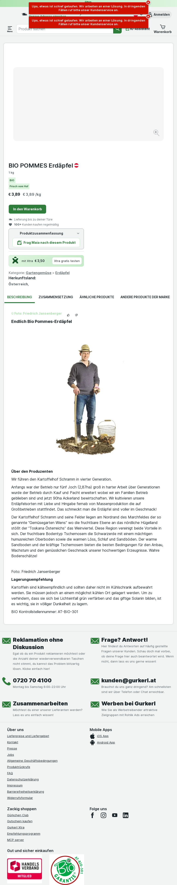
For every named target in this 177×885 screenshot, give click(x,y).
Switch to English (98, 857)
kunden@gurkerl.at (128, 573)
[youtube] (114, 708)
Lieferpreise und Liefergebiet (28, 629)
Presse (12, 641)
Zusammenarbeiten (40, 596)
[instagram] (103, 708)
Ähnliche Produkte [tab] (97, 190)
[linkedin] (125, 708)
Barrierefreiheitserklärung (25, 684)
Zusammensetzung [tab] (55, 190)
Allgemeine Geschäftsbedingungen (32, 653)
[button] (158, 14)
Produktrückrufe (18, 660)
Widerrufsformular (20, 690)
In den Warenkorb (112, 102)
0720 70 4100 (32, 573)
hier (84, 845)
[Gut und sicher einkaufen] (66, 763)
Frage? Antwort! (124, 532)
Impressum (15, 678)
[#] (30, 803)
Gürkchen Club (18, 708)
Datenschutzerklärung (23, 672)
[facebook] (92, 708)
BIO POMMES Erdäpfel (128, 58)
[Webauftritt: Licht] (87, 875)
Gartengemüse (123, 165)
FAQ (10, 666)
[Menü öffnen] (10, 28)
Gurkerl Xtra (15, 720)
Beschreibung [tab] (19, 190)
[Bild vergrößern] (72, 121)
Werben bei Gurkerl (128, 596)
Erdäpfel (147, 165)
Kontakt (12, 635)
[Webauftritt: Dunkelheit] (110, 875)
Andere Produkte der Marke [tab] (145, 190)
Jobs (10, 647)
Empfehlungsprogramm (23, 726)
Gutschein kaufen (19, 714)
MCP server (15, 732)
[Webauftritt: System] (66, 875)
